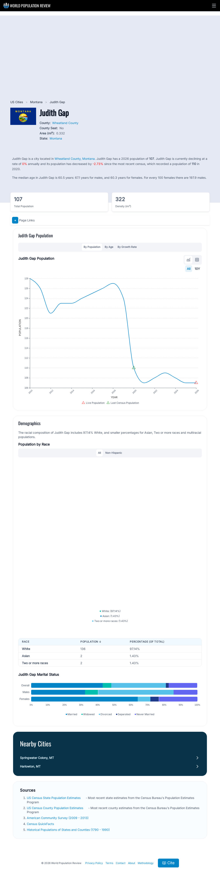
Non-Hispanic (113, 452)
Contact (120, 863)
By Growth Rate (127, 247)
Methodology (146, 863)
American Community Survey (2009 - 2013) (58, 818)
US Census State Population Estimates (54, 798)
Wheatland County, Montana (75, 158)
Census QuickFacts (41, 824)
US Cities (17, 102)
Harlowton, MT (30, 766)
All (188, 268)
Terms (109, 863)
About (131, 863)
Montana (36, 102)
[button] (214, 5)
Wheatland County (65, 123)
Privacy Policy (94, 863)
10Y (197, 268)
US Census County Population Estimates (55, 808)
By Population (92, 247)
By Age (109, 247)
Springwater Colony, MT (37, 758)
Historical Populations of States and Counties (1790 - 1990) (69, 829)
